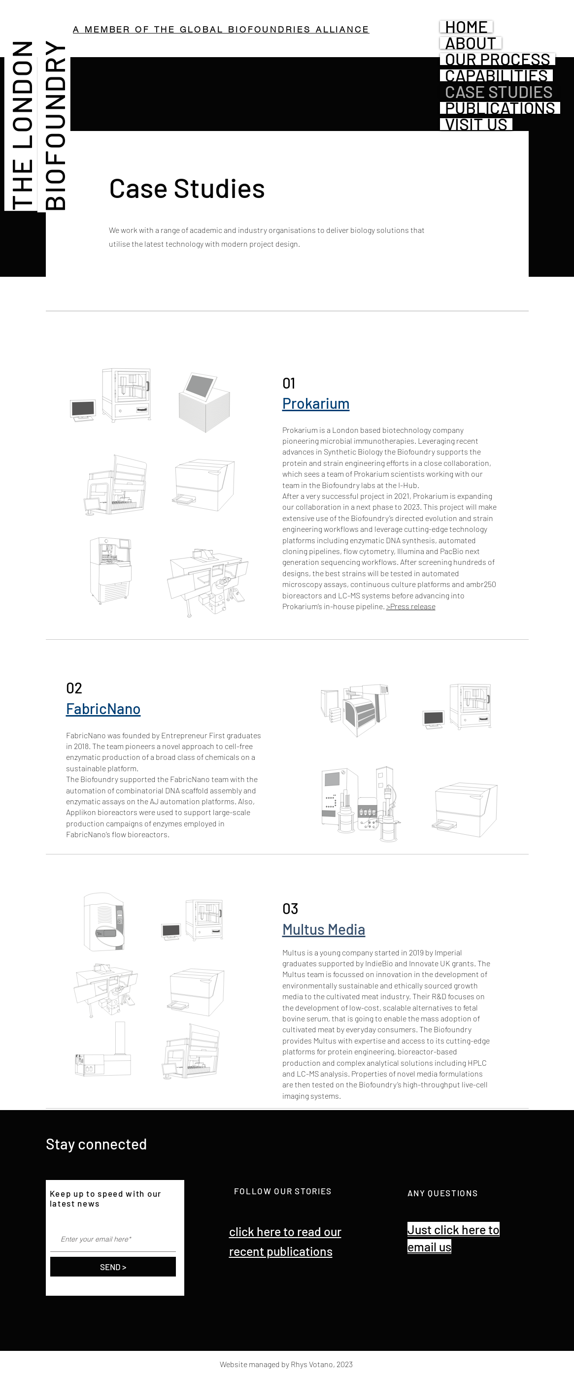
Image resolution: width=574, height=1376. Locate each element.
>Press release (411, 606)
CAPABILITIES (496, 75)
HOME (466, 27)
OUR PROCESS (497, 59)
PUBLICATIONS (500, 108)
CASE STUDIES (499, 92)
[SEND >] (113, 1267)
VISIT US (476, 124)
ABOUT (471, 43)
